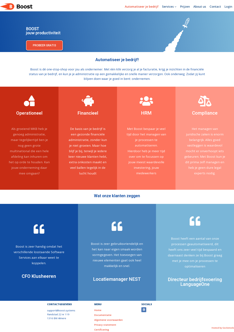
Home (97, 310)
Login (228, 6)
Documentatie (102, 315)
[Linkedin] (143, 309)
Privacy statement (105, 324)
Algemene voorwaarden (108, 319)
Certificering (101, 329)
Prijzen (185, 6)
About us (199, 6)
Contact (215, 6)
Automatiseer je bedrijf (141, 6)
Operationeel (29, 113)
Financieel (88, 113)
